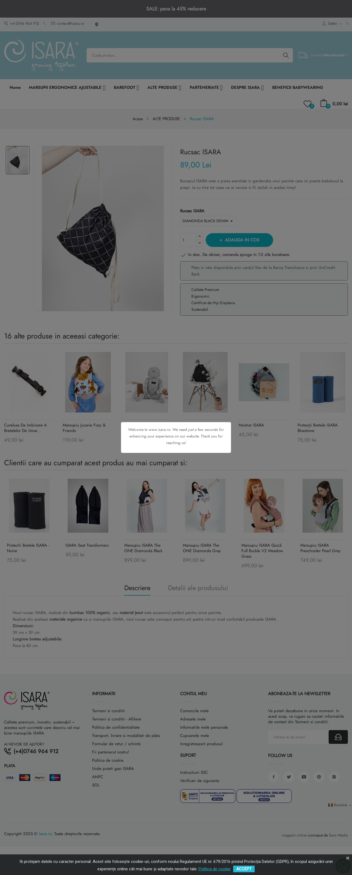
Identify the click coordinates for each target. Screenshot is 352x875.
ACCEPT (244, 868)
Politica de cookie (214, 868)
